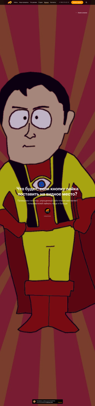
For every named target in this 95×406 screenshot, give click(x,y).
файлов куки (49, 402)
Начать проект (77, 2)
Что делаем (33, 2)
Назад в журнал (82, 12)
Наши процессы (23, 2)
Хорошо (60, 402)
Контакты (53, 2)
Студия (40, 2)
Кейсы (16, 2)
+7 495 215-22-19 (64, 2)
